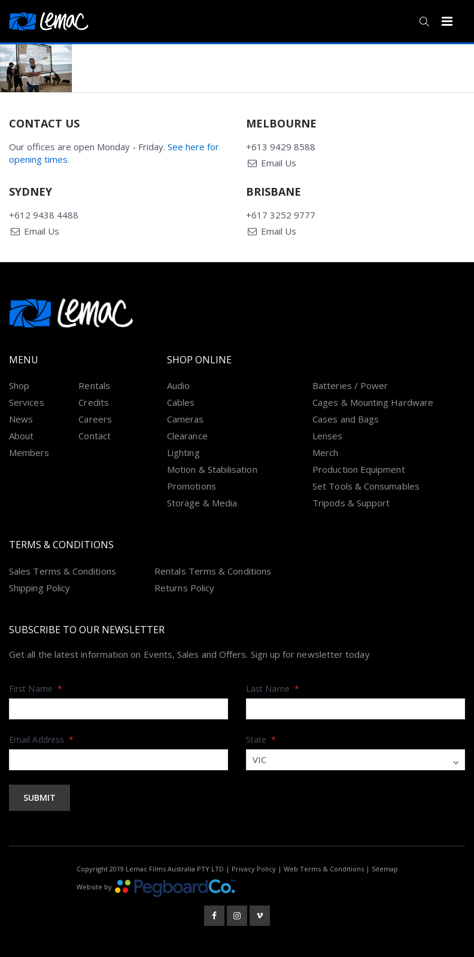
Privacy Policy (254, 868)
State (261, 739)
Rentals (94, 385)
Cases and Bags (345, 419)
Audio (178, 385)
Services (26, 402)
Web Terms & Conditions (324, 868)
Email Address (41, 739)
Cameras (185, 419)
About (21, 436)
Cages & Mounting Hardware (372, 402)
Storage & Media (202, 503)
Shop (19, 385)
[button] (424, 21)
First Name (35, 688)
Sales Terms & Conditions (62, 571)
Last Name (272, 688)
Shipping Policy (39, 588)
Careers (95, 419)
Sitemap (385, 868)
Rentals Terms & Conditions (212, 571)
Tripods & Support (351, 503)
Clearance (187, 436)
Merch (325, 452)
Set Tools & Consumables (366, 486)
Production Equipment (358, 469)
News (21, 419)
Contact (94, 436)
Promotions (191, 486)
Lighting (183, 452)
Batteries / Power (350, 385)
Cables (181, 402)
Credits (93, 402)
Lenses (327, 436)
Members (29, 452)
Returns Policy (184, 588)
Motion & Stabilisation (212, 469)
